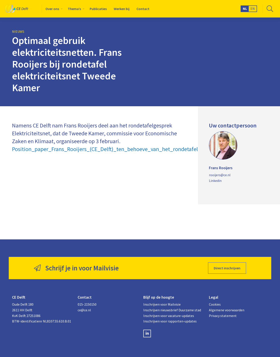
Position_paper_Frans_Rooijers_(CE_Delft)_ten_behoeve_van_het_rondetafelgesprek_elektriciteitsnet (135, 149)
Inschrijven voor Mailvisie (162, 304)
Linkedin (215, 180)
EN (252, 8)
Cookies (215, 304)
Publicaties (98, 9)
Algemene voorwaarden (226, 310)
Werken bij (122, 9)
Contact (142, 9)
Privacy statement (223, 315)
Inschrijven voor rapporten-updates (170, 321)
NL (245, 8)
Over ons (52, 9)
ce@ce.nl (84, 310)
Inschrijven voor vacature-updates (168, 315)
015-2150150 (87, 304)
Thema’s (74, 9)
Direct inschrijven (227, 268)
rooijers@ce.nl (220, 175)
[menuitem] (53, 9)
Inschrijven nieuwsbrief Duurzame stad (172, 310)
